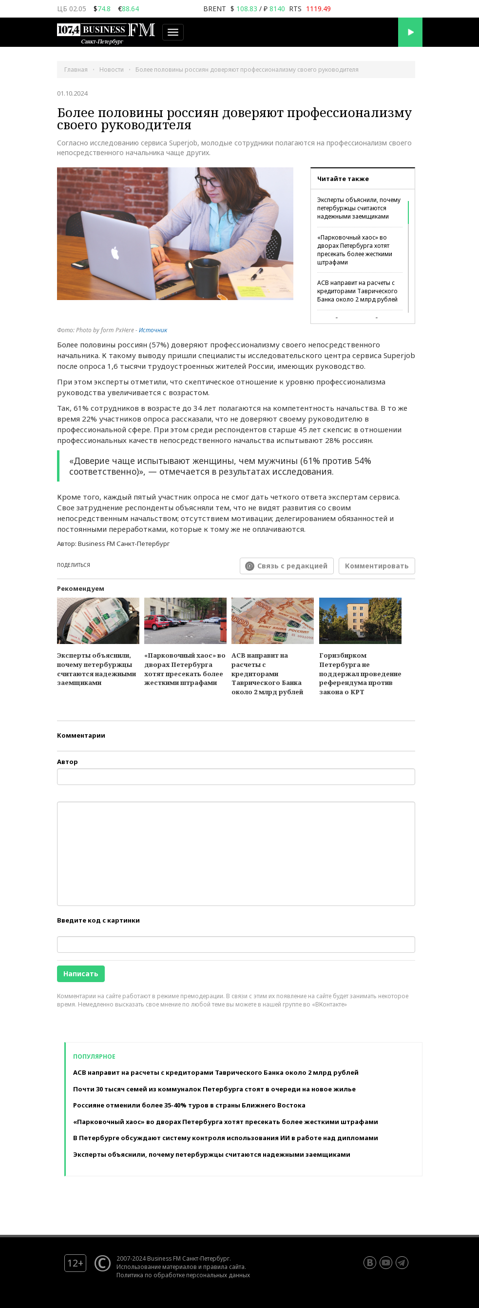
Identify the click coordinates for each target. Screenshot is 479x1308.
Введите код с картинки (98, 920)
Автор (67, 761)
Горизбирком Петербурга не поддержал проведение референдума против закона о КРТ (360, 673)
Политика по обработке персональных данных (183, 1275)
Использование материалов (156, 1266)
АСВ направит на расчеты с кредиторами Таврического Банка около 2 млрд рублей (357, 291)
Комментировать (377, 565)
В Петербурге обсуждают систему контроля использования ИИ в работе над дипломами (225, 1137)
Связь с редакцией (292, 565)
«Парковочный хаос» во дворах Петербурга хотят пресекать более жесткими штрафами (354, 249)
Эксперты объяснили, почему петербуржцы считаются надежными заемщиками (359, 208)
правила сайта (224, 1266)
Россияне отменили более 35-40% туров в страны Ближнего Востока (189, 1105)
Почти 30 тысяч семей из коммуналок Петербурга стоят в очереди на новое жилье (214, 1089)
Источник (153, 330)
